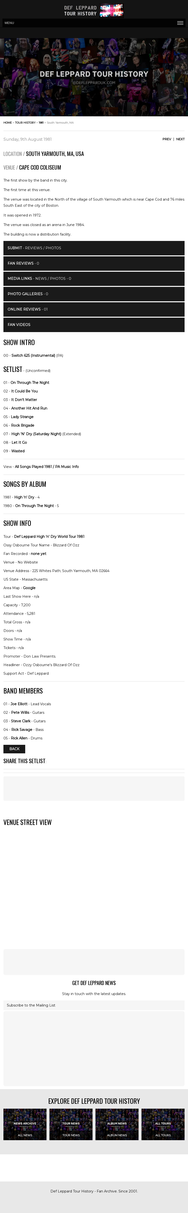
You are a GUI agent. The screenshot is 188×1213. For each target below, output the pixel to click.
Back (14, 749)
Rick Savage (21, 729)
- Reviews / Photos (34, 248)
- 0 (23, 263)
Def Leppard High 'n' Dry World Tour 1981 (49, 536)
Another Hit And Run (29, 408)
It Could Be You (24, 391)
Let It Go (19, 442)
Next (180, 139)
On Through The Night (30, 382)
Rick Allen (19, 738)
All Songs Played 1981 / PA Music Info (47, 467)
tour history (25, 122)
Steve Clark (20, 721)
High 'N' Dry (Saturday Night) (36, 434)
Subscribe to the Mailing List (31, 1005)
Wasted (17, 451)
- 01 (28, 309)
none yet (38, 554)
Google (29, 588)
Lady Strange (22, 417)
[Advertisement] (94, 789)
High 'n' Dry (24, 497)
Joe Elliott (19, 704)
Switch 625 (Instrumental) (33, 355)
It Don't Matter (24, 400)
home (7, 122)
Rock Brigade (22, 425)
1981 (41, 122)
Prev (167, 139)
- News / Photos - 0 (39, 278)
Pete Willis (20, 712)
